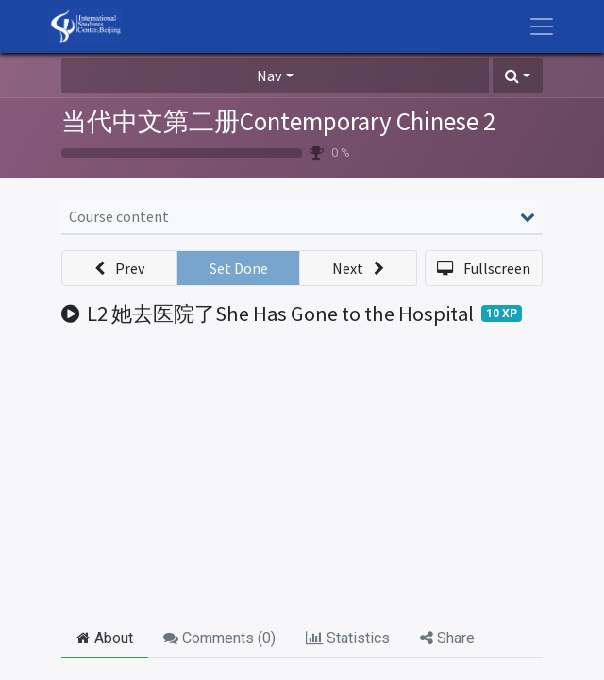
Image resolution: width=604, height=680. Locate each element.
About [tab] (104, 638)
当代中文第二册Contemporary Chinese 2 (278, 121)
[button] (518, 76)
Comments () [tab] (219, 638)
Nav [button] (269, 75)
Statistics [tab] (348, 638)
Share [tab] (447, 638)
